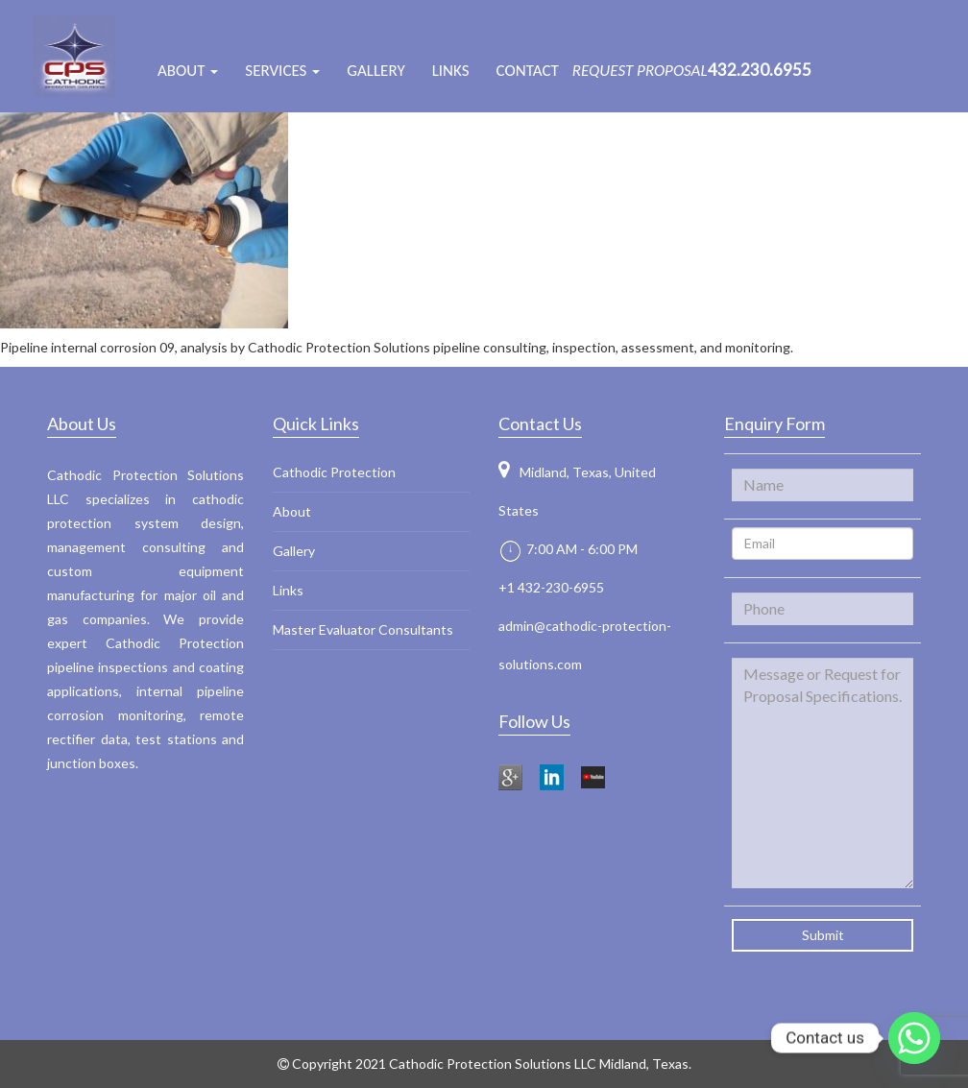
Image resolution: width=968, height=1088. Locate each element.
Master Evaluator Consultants (363, 629)
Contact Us (540, 423)
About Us (81, 423)
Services (282, 70)
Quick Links (316, 423)
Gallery (375, 70)
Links (451, 70)
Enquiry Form (774, 423)
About (292, 511)
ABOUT (187, 70)
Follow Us (534, 721)
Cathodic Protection (334, 472)
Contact (527, 70)
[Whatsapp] (914, 1038)
